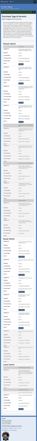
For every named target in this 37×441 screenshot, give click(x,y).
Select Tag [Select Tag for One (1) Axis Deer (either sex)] (21, 409)
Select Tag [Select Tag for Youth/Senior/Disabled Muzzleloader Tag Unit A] (21, 328)
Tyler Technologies (12, 430)
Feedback (11, 428)
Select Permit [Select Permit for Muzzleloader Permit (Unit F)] (21, 291)
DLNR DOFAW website (16, 37)
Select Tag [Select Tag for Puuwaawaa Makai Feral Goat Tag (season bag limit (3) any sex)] (21, 121)
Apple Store (16, 28)
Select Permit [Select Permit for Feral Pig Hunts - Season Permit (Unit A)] (21, 310)
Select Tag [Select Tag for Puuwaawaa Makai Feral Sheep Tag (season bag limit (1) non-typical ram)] (21, 102)
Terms (19, 428)
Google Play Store (24, 28)
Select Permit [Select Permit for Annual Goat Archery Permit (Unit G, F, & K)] (21, 256)
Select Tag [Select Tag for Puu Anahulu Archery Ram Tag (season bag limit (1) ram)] (21, 64)
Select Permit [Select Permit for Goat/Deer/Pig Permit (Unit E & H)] (21, 274)
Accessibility (5, 428)
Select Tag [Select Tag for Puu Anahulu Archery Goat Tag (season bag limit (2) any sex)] (21, 83)
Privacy (15, 428)
